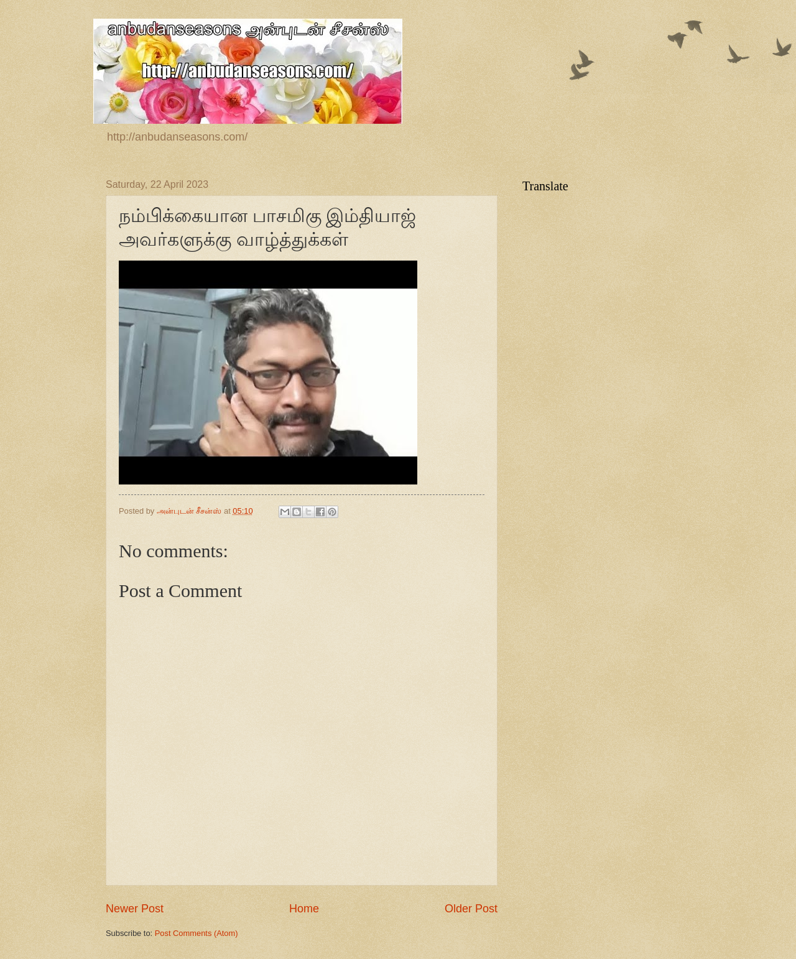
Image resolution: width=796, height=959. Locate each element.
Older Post (471, 908)
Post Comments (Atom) (196, 933)
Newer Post (135, 908)
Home (304, 908)
